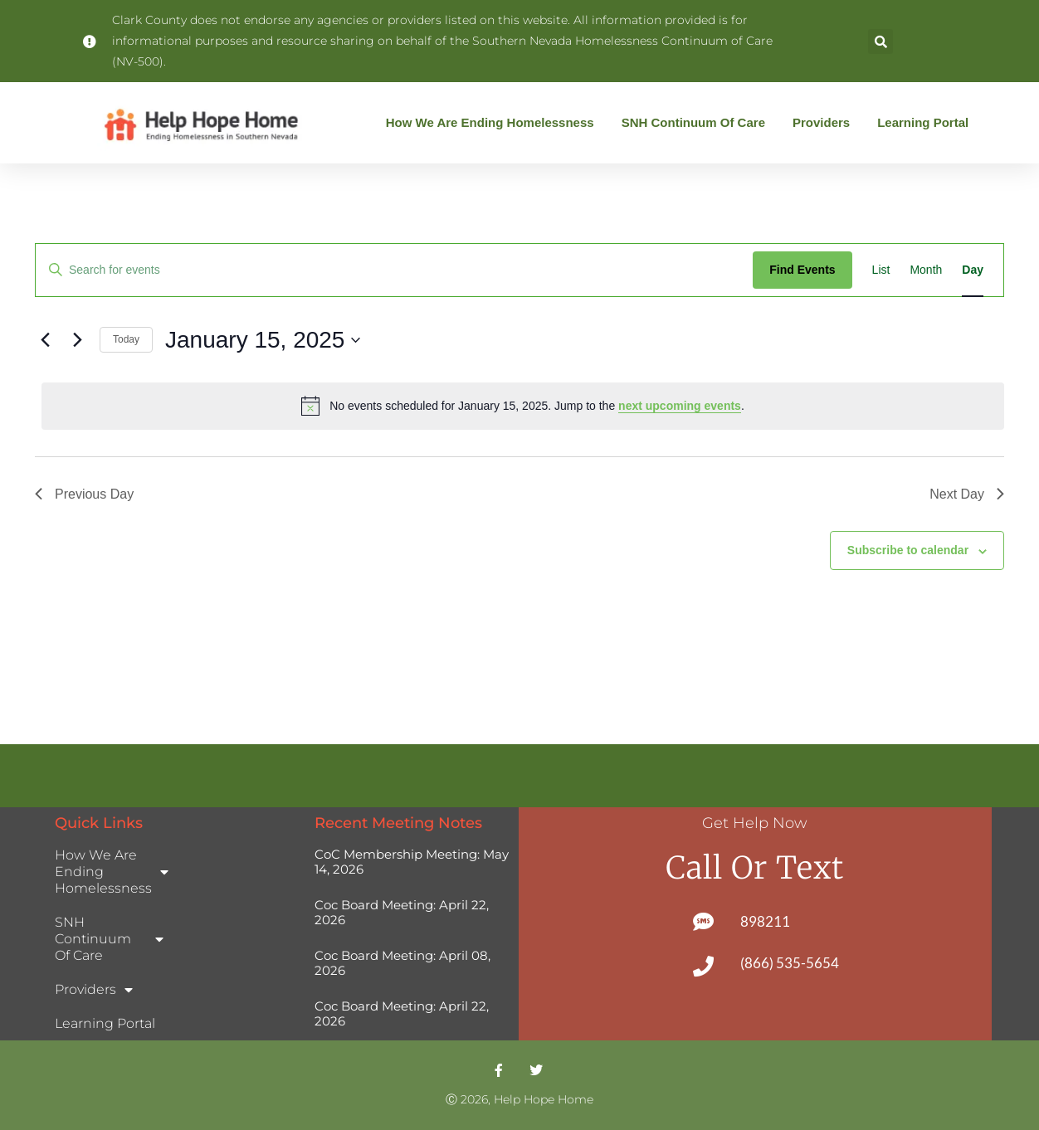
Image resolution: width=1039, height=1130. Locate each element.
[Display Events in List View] (881, 270)
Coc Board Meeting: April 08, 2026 (402, 962)
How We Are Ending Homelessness (494, 122)
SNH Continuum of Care (697, 122)
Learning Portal (922, 122)
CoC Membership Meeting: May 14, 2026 (412, 861)
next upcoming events (679, 405)
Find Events (802, 269)
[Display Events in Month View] (926, 270)
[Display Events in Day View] (972, 270)
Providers (825, 122)
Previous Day (84, 494)
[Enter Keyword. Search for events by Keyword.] (394, 270)
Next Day (966, 494)
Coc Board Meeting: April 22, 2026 (402, 912)
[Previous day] (45, 340)
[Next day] (77, 340)
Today (126, 339)
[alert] (522, 405)
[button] (880, 41)
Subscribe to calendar (907, 550)
